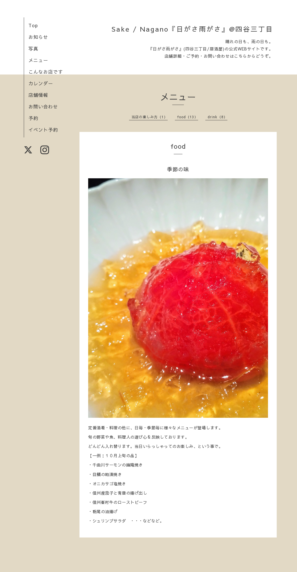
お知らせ (38, 37)
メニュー (38, 60)
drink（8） (217, 117)
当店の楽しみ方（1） (149, 117)
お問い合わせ (43, 106)
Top (33, 25)
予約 (33, 118)
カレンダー (40, 83)
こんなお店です (45, 71)
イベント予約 (43, 129)
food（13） (187, 117)
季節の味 (178, 169)
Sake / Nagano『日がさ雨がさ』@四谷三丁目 (192, 28)
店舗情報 (38, 95)
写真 (33, 48)
